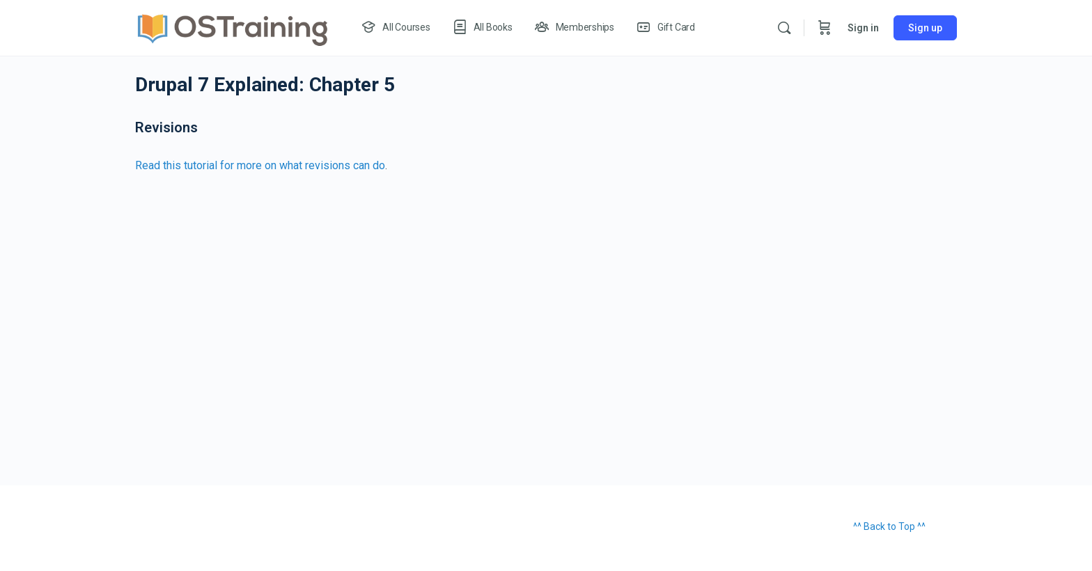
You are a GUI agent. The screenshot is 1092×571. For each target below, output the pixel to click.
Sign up (925, 27)
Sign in (863, 27)
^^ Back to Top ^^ (889, 526)
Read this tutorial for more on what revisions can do (260, 165)
